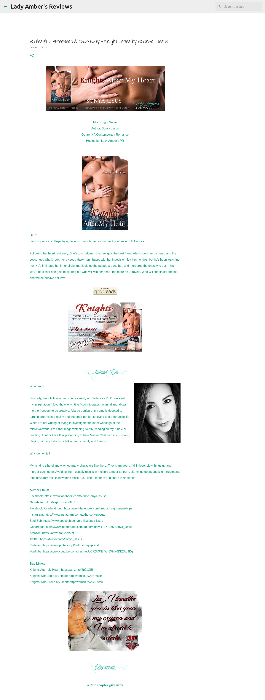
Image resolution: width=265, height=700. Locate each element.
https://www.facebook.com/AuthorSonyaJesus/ (75, 496)
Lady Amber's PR (112, 140)
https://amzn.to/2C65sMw (86, 582)
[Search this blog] (242, 6)
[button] (32, 55)
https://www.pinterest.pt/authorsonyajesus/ (71, 545)
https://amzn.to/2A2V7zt (58, 533)
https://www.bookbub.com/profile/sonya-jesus (73, 520)
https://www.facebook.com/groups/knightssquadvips (98, 508)
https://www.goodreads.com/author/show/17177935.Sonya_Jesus (89, 526)
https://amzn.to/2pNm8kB (85, 575)
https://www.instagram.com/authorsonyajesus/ (75, 514)
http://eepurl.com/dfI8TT (61, 502)
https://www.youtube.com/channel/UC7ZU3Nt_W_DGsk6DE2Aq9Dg (88, 551)
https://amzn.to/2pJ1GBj (77, 569)
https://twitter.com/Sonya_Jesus (61, 539)
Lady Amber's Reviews (41, 6)
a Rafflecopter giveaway (105, 685)
